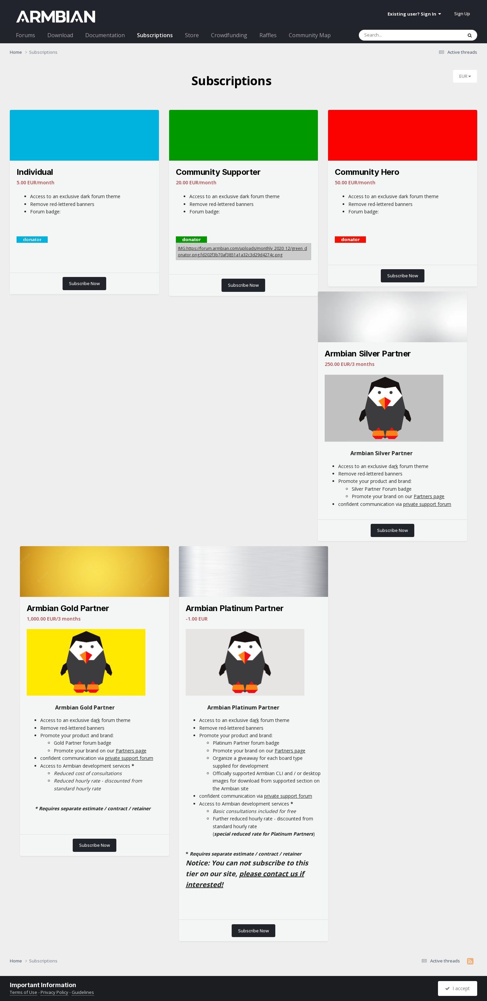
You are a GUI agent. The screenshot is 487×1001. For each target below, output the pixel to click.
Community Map (310, 35)
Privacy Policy (54, 992)
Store (192, 35)
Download (60, 35)
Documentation (105, 35)
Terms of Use (23, 992)
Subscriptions (155, 35)
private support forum (427, 504)
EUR (465, 76)
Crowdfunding (229, 35)
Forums (25, 35)
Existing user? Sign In (414, 14)
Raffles (268, 35)
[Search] (404, 35)
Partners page (429, 496)
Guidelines (83, 992)
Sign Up (462, 13)
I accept (457, 988)
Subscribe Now (84, 283)
